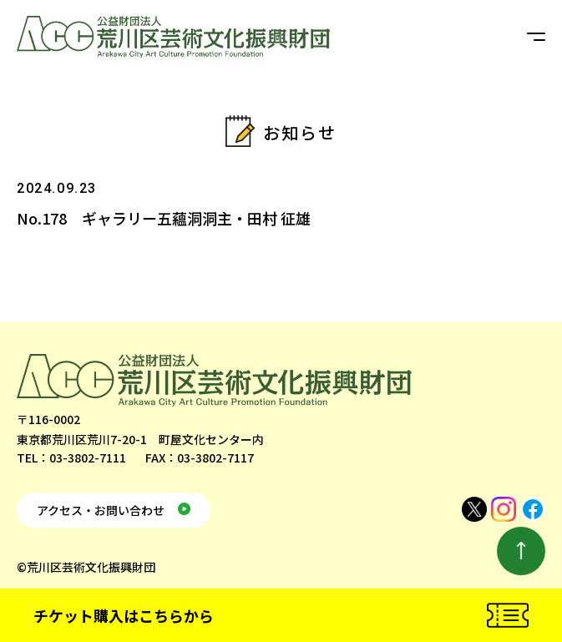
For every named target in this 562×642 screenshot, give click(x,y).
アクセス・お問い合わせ (101, 510)
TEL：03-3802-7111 (71, 457)
